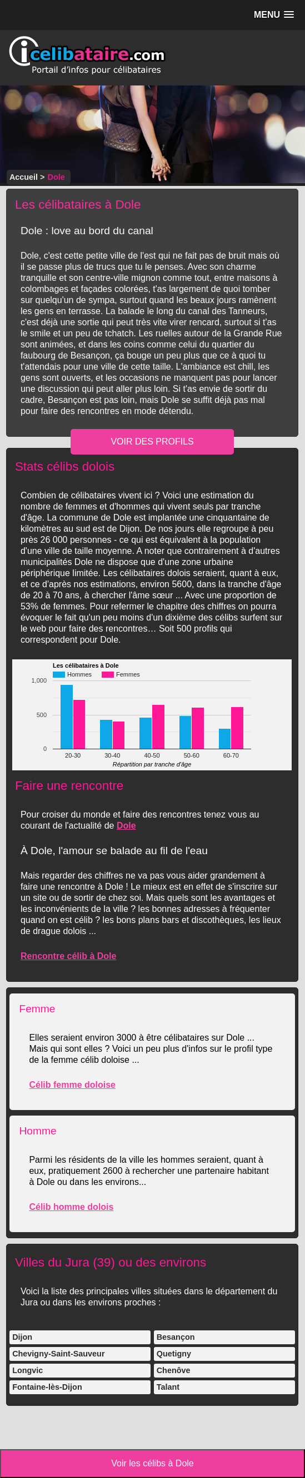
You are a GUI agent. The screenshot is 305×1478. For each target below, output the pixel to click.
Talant (168, 1387)
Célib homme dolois (71, 1207)
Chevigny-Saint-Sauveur (58, 1353)
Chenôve (174, 1370)
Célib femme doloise (72, 1084)
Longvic (27, 1370)
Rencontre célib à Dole (69, 956)
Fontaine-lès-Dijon (47, 1387)
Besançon (176, 1337)
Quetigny (174, 1353)
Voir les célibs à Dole (152, 1463)
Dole (126, 825)
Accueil (23, 177)
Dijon (22, 1337)
